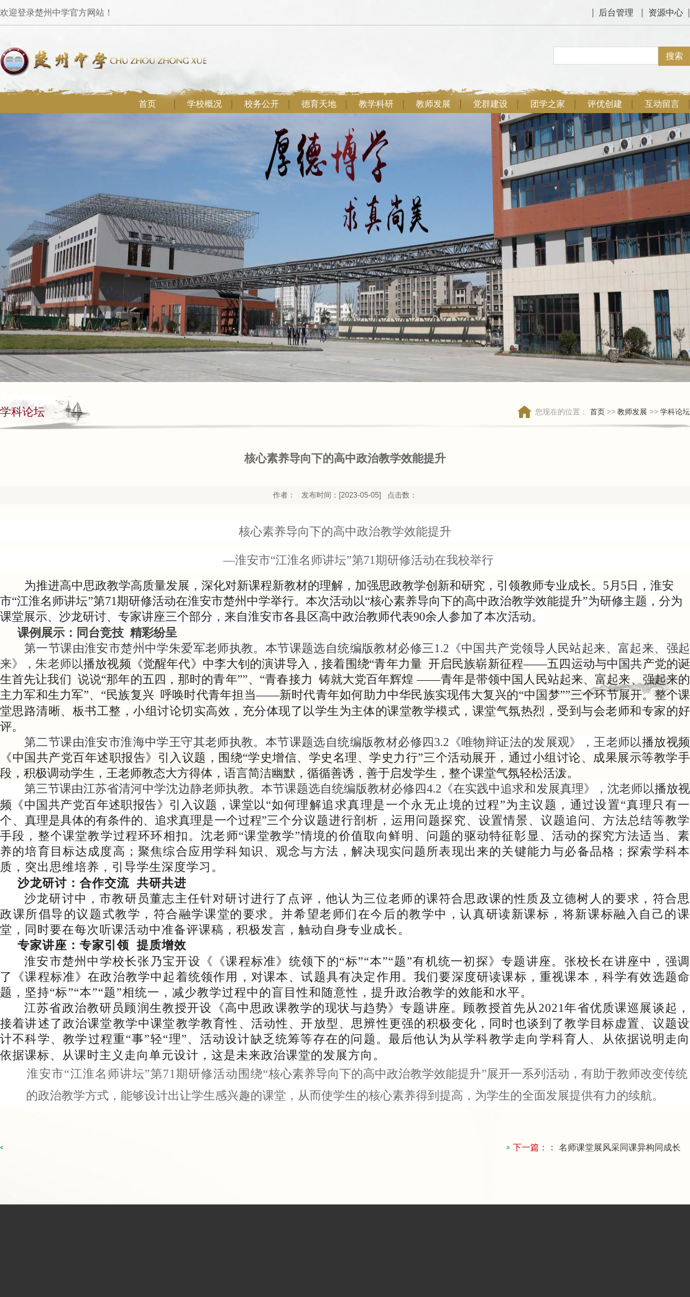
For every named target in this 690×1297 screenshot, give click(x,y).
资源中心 (665, 12)
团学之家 (547, 104)
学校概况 (204, 104)
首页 (147, 104)
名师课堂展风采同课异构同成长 (620, 1147)
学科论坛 (675, 411)
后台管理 (616, 12)
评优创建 (604, 104)
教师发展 (433, 104)
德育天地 (318, 104)
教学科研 (376, 104)
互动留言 (662, 104)
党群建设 (490, 104)
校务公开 (261, 104)
